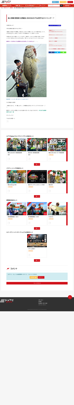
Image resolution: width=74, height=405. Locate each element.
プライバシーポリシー (42, 300)
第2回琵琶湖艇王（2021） (13, 214)
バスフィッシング (59, 34)
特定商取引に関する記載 (42, 299)
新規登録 (63, 2)
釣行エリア (6, 7)
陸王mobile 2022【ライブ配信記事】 (57, 152)
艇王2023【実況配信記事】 (34, 152)
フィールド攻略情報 (52, 48)
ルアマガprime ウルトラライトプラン (56, 31)
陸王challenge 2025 (12, 183)
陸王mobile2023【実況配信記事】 (15, 152)
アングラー (51, 37)
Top (2, 7)
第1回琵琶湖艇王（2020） (33, 214)
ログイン (70, 2)
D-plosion (51, 214)
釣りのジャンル (52, 34)
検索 (61, 5)
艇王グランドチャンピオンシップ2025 (36, 183)
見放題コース (55, 2)
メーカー (50, 44)
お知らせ (42, 5)
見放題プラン (51, 30)
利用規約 (40, 297)
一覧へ (37, 163)
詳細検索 (68, 5)
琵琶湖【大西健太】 (61, 48)
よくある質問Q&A (29, 5)
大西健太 (56, 37)
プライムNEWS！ (32, 245)
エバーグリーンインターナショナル (55, 45)
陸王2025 (51, 183)
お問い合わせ (40, 295)
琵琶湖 (11, 7)
